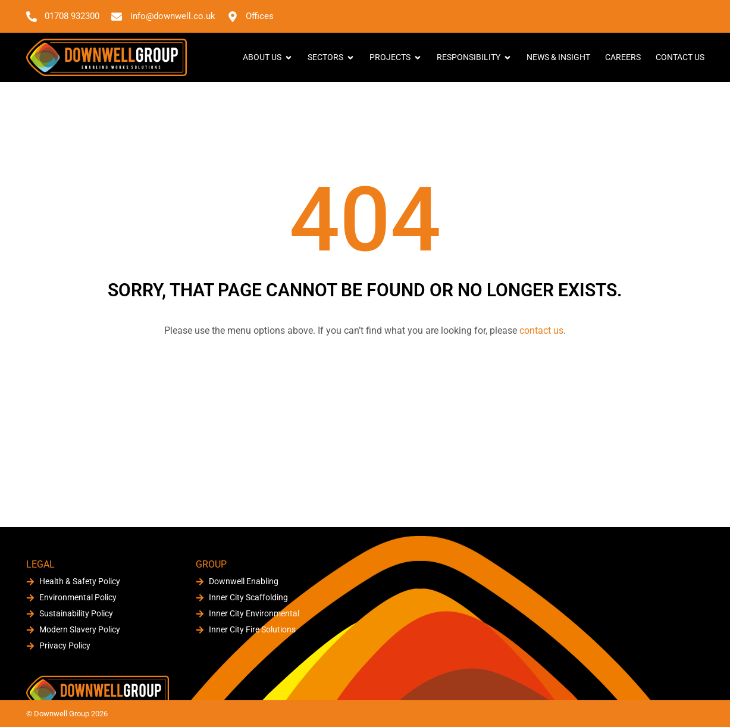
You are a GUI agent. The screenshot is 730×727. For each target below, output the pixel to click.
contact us (541, 330)
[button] (693, 16)
